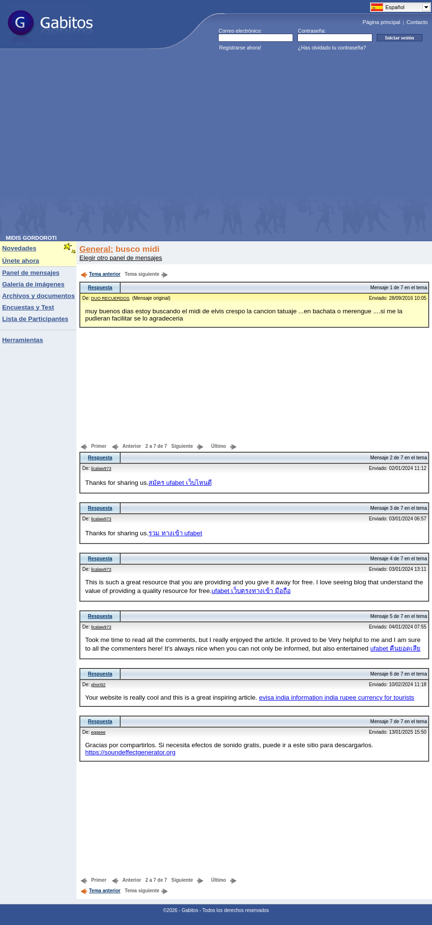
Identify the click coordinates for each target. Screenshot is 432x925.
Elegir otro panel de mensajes (120, 257)
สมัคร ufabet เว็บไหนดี (179, 482)
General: (96, 249)
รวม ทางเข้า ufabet (175, 533)
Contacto (417, 22)
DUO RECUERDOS (110, 298)
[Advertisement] (90, 145)
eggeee (98, 732)
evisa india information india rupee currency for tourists (336, 697)
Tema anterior (100, 274)
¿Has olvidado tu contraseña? (332, 47)
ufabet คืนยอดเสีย (395, 648)
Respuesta (100, 287)
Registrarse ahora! (240, 47)
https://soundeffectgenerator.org (130, 752)
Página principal (381, 22)
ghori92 (98, 684)
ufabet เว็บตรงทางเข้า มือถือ (250, 590)
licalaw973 (101, 468)
